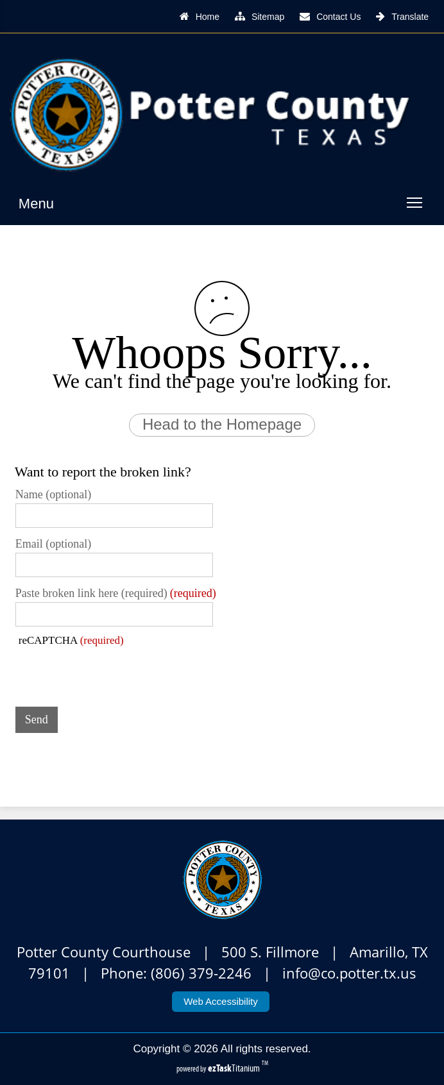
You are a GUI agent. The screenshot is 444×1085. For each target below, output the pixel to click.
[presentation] (112, 672)
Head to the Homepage (222, 424)
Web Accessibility (221, 1001)
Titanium (235, 1068)
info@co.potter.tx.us (349, 973)
